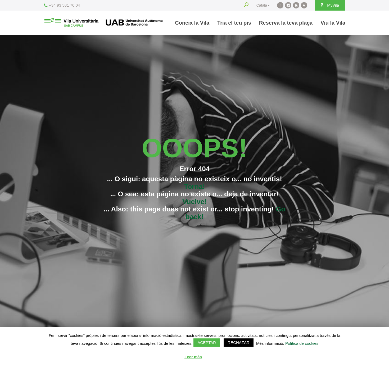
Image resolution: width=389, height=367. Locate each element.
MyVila (329, 5)
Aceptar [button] (206, 342)
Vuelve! (194, 202)
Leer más (193, 357)
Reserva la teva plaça (286, 23)
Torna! (194, 187)
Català (263, 5)
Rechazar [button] (239, 342)
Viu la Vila (332, 23)
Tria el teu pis (234, 23)
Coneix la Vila (192, 23)
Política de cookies (301, 343)
